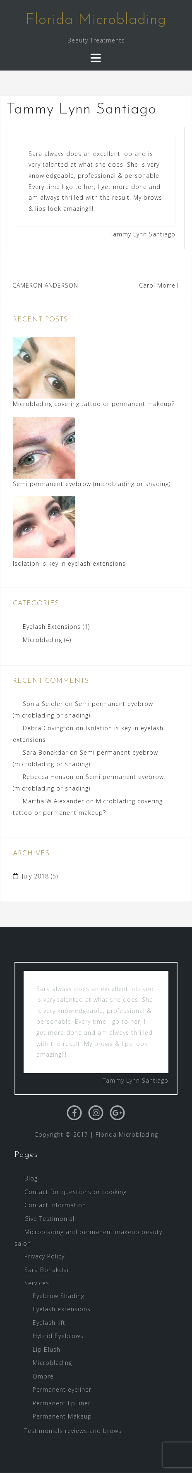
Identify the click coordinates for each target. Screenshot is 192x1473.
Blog (31, 1178)
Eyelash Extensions (52, 626)
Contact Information (55, 1205)
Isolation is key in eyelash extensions (69, 563)
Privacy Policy (44, 1256)
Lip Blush (46, 1349)
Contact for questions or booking (75, 1192)
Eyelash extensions (62, 1309)
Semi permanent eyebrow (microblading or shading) (91, 484)
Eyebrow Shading (58, 1296)
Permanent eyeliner (62, 1389)
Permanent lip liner (62, 1403)
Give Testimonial (49, 1219)
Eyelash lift (49, 1323)
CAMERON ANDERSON (45, 285)
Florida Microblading (96, 20)
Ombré (43, 1376)
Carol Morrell (159, 285)
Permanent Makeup (62, 1416)
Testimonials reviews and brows (73, 1431)
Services (36, 1283)
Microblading (42, 640)
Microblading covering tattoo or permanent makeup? (94, 404)
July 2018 (35, 876)
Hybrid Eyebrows (58, 1336)
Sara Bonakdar (45, 752)
